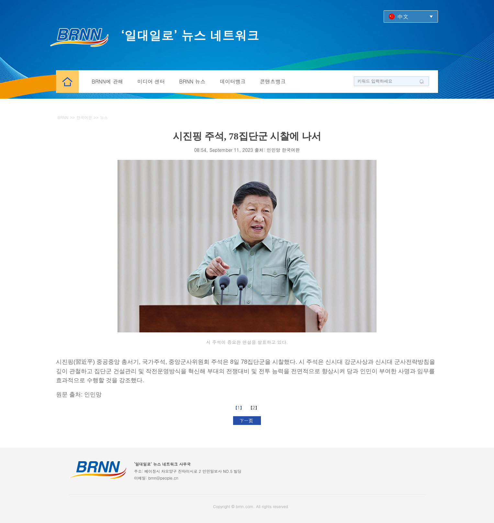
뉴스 (104, 117)
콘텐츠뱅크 (273, 81)
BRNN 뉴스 (192, 81)
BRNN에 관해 (107, 81)
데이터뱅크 (233, 81)
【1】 (239, 407)
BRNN (63, 117)
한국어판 (84, 117)
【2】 (254, 407)
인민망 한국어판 (283, 150)
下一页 (247, 420)
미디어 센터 (151, 81)
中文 (403, 16)
